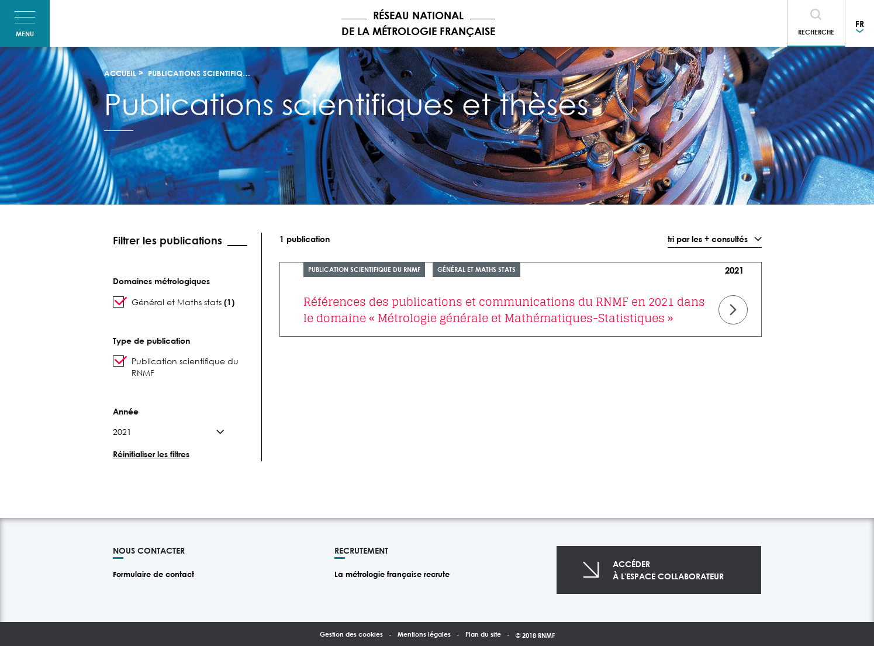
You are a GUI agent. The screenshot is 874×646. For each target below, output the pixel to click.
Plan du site (483, 634)
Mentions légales (424, 634)
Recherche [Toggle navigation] (816, 32)
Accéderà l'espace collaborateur (668, 570)
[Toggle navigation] (25, 23)
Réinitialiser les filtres (151, 454)
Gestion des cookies (351, 634)
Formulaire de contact (153, 574)
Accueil (120, 73)
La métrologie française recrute (392, 574)
